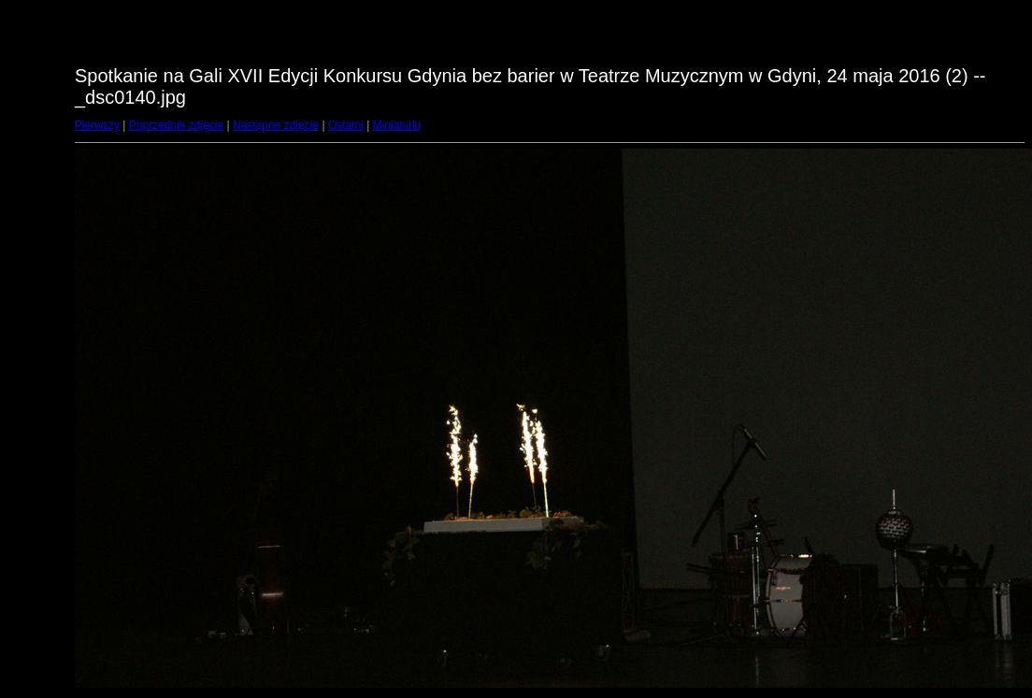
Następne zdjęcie (276, 125)
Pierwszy (97, 125)
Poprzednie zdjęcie (176, 125)
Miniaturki (397, 125)
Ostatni (346, 125)
